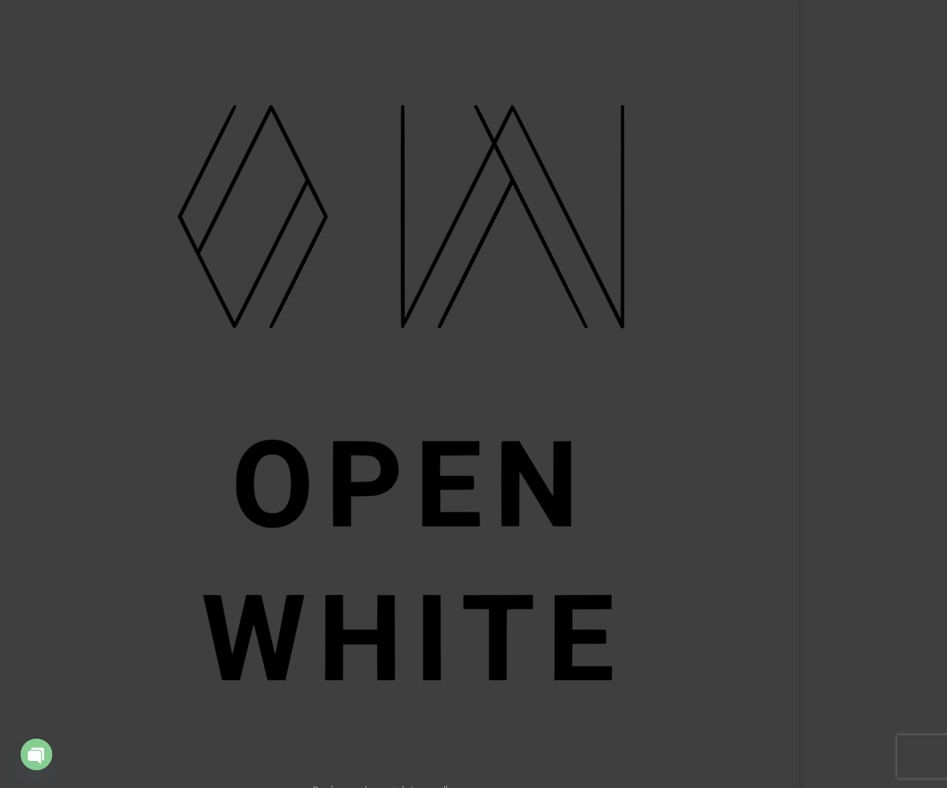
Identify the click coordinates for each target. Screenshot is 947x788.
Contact (169, 489)
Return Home (479, 338)
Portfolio (167, 302)
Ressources (160, 431)
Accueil (171, 272)
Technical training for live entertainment (132, 395)
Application (162, 360)
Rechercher (800, 730)
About (173, 460)
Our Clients (162, 330)
